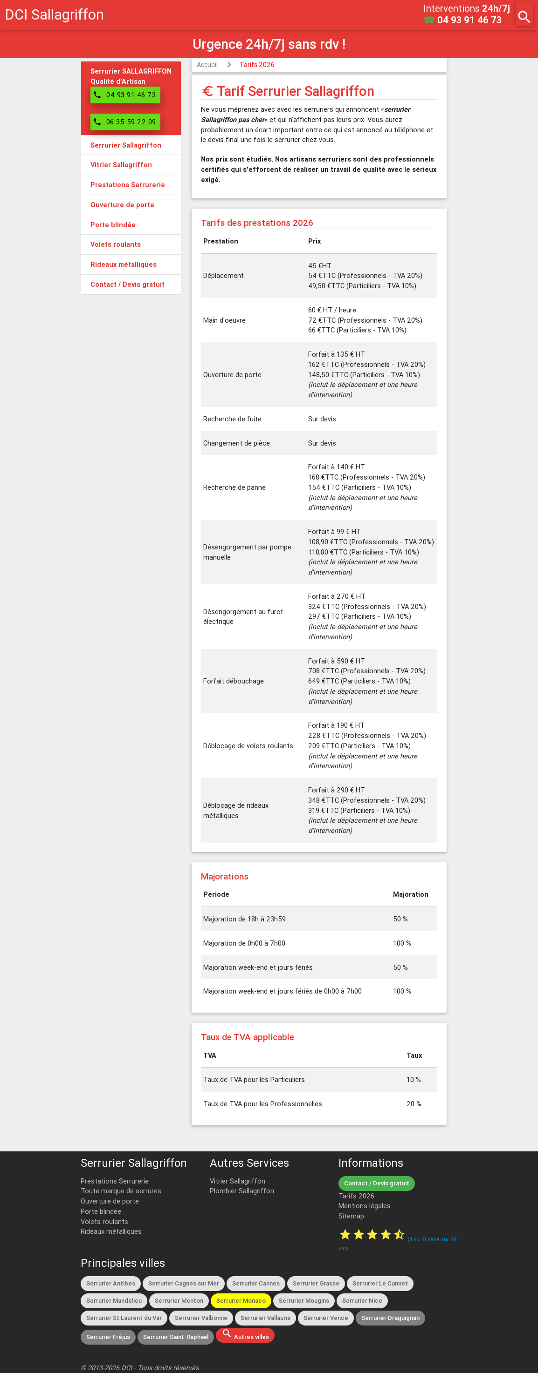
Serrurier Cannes (256, 1283)
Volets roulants (104, 1221)
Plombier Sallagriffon (242, 1190)
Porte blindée (101, 1211)
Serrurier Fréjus (108, 1337)
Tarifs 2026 (257, 65)
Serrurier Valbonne (201, 1318)
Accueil (207, 65)
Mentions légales (364, 1205)
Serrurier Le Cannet (380, 1283)
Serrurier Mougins (304, 1301)
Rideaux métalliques (111, 1231)
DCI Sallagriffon (54, 14)
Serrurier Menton (179, 1301)
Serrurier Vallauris (265, 1318)
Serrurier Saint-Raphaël (175, 1337)
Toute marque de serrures (121, 1190)
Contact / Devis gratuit (376, 1183)
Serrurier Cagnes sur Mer (183, 1283)
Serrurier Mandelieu (114, 1301)
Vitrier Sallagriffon (237, 1181)
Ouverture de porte (110, 1201)
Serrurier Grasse (316, 1283)
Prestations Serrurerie (115, 1181)
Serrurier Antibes (110, 1283)
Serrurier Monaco (241, 1301)
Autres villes (245, 1334)
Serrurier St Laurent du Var (124, 1318)
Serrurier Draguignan (390, 1318)
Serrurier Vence (325, 1318)
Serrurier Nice (362, 1301)
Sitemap (351, 1215)
